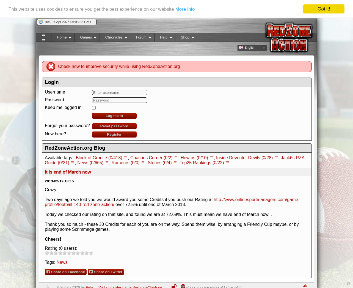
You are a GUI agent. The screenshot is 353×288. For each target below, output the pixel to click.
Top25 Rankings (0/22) (202, 162)
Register (114, 134)
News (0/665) (90, 162)
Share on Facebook (65, 272)
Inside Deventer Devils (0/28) (244, 157)
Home (61, 38)
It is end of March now (68, 172)
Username (55, 92)
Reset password (114, 126)
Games (85, 38)
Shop (184, 38)
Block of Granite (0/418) (99, 157)
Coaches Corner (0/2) (151, 157)
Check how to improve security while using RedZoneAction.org (119, 66)
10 (91, 253)
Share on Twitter (105, 272)
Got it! (324, 9)
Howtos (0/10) (194, 157)
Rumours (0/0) (126, 162)
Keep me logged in (63, 107)
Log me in (114, 116)
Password (54, 99)
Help (163, 38)
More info (185, 9)
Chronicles (113, 38)
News (62, 262)
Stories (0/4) (160, 162)
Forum (140, 38)
